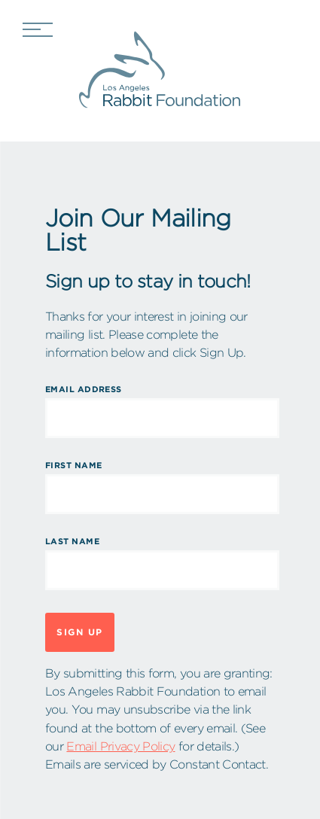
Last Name (72, 541)
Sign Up (79, 632)
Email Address (83, 389)
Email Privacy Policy (120, 746)
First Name (73, 465)
